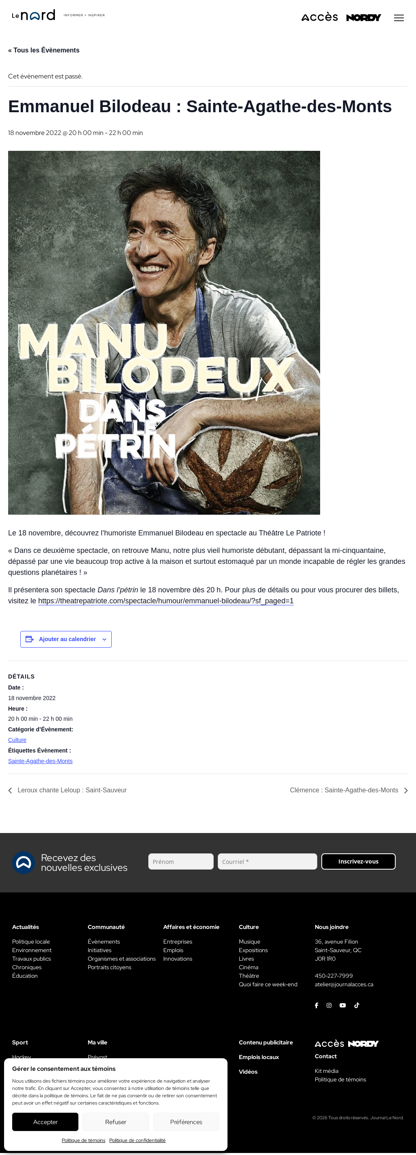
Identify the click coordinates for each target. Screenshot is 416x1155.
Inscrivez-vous (358, 863)
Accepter (45, 1122)
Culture (17, 742)
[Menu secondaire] (399, 20)
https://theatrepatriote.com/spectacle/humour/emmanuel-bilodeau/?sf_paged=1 (166, 603)
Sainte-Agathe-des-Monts (40, 763)
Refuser (115, 1122)
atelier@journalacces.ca (344, 986)
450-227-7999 (334, 977)
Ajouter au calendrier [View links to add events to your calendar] (67, 641)
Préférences (186, 1122)
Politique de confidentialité (137, 1140)
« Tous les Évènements (44, 52)
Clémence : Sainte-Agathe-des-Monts (345, 792)
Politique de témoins (83, 1140)
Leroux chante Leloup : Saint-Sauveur (71, 792)
